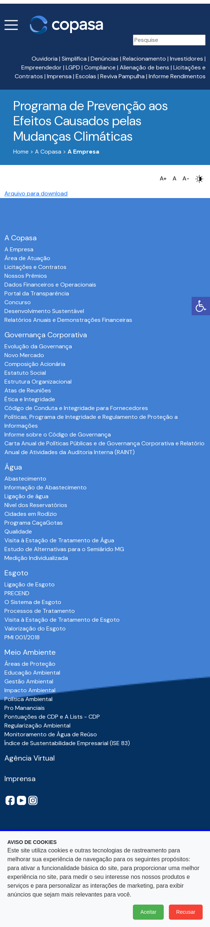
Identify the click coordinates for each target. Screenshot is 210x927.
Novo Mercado (24, 355)
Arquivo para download (36, 193)
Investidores (186, 58)
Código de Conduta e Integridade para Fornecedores (76, 408)
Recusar (185, 912)
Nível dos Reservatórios (35, 505)
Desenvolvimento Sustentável (44, 311)
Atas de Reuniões (27, 390)
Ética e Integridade (29, 399)
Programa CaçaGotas (33, 523)
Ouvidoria (45, 58)
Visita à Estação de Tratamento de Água (59, 540)
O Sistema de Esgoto (32, 602)
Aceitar (148, 912)
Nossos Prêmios (25, 276)
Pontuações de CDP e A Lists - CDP (52, 717)
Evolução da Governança (38, 346)
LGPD (73, 67)
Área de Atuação (27, 258)
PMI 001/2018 (22, 637)
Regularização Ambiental (37, 725)
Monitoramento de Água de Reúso (50, 734)
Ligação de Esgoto (29, 584)
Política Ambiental (28, 699)
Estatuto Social (25, 373)
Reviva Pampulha (122, 76)
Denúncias (105, 58)
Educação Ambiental (32, 672)
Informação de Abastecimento (45, 487)
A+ (163, 178)
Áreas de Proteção (29, 664)
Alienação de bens (144, 67)
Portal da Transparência (36, 293)
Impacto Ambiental (29, 690)
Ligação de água (26, 496)
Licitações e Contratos (35, 267)
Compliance (100, 67)
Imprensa (59, 76)
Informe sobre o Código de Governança (57, 434)
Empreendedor (41, 67)
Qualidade (18, 531)
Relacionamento (144, 58)
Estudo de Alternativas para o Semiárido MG (64, 549)
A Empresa (18, 249)
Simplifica (74, 58)
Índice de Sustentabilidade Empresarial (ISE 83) (67, 743)
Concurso (17, 302)
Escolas (86, 76)
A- (185, 178)
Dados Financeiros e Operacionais (50, 284)
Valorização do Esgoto (35, 628)
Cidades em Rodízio (30, 514)
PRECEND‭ (16, 593)
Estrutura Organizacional (38, 381)
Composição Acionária (34, 364)
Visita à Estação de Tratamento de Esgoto (62, 620)
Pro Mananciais (24, 708)
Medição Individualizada (36, 558)
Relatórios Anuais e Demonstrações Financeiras (68, 320)
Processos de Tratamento (39, 611)
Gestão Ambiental (28, 681)
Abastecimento (25, 478)
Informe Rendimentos (177, 76)
